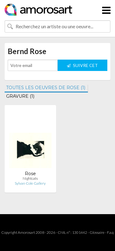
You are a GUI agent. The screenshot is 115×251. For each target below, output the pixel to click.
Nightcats (30, 178)
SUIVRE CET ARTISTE (82, 67)
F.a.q (110, 232)
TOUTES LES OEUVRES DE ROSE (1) (45, 87)
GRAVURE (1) (20, 96)
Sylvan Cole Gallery (30, 183)
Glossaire (97, 232)
